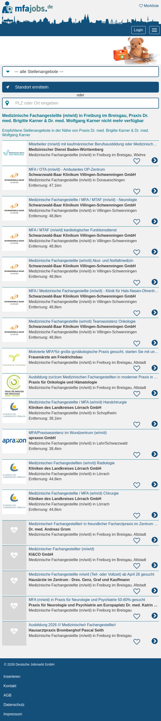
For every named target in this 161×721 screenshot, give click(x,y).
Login (138, 30)
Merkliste (149, 6)
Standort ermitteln (31, 87)
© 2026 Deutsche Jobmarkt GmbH (29, 664)
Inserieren (12, 676)
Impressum (13, 714)
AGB (8, 695)
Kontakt (10, 686)
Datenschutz (14, 705)
